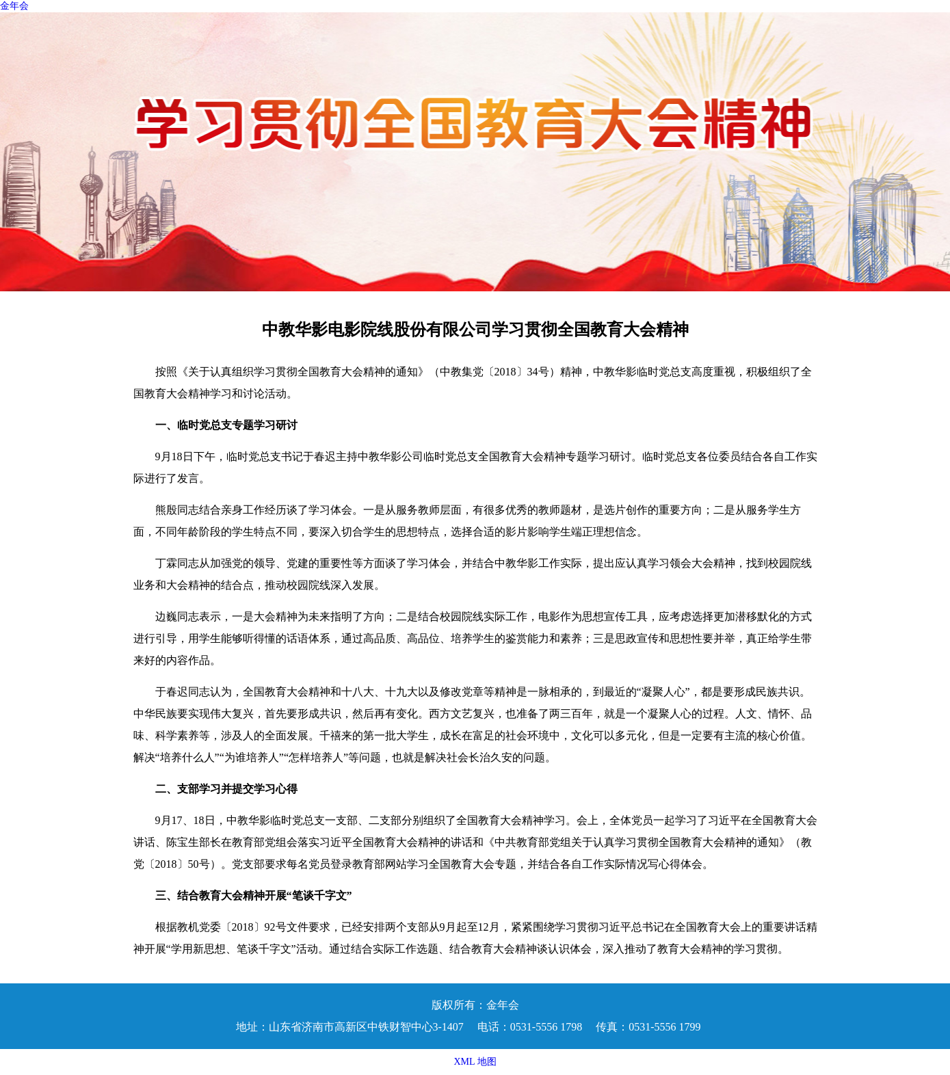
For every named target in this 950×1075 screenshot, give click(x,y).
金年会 (14, 6)
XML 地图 (474, 1062)
